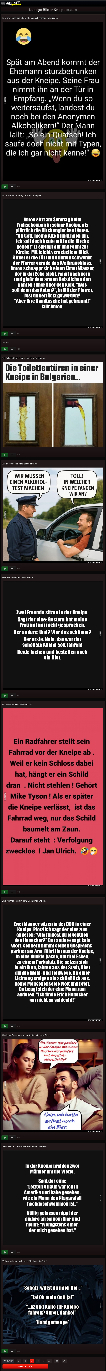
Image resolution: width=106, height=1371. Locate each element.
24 (57, 1361)
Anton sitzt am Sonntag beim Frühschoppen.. (22, 195)
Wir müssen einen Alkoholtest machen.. (20, 464)
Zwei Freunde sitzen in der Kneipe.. (18, 577)
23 (49, 1361)
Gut (5, 186)
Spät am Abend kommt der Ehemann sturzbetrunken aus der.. (30, 18)
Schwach (12, 186)
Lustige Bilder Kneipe (47, 10)
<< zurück (8, 1361)
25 (64, 1361)
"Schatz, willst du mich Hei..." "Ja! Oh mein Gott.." (24, 1261)
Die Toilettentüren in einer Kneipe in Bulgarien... (23, 358)
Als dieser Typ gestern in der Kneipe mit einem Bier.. (26, 1035)
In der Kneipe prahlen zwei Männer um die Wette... (25, 1146)
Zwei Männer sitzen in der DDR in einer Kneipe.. (24, 901)
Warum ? (6, 342)
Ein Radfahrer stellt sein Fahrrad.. (17, 704)
